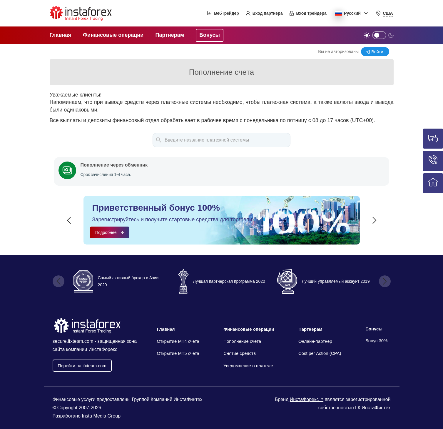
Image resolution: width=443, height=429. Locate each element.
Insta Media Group (101, 415)
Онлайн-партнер (315, 341)
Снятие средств (239, 353)
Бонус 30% (376, 340)
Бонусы (373, 328)
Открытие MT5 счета (178, 353)
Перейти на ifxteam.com (82, 365)
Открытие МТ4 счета (178, 341)
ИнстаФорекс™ (306, 399)
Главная (166, 329)
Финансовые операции (248, 329)
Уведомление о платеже (248, 365)
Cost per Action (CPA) (319, 353)
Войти (377, 51)
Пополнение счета (242, 341)
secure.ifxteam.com (73, 341)
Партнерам (310, 329)
